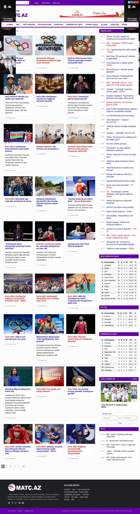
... (19, 466)
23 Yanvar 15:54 (42, 67)
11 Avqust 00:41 (42, 456)
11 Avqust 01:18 (74, 398)
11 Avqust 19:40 (74, 308)
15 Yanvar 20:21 (11, 118)
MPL (18, 25)
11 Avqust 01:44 (42, 396)
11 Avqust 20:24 (42, 306)
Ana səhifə (12, 511)
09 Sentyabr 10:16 (43, 106)
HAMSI (135, 379)
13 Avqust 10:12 (42, 265)
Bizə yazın (56, 3)
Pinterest (137, 2)
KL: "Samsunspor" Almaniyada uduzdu (119, 441)
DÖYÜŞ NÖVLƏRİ (44, 25)
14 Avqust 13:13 (11, 206)
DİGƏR (124, 25)
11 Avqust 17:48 (11, 344)
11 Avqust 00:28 (74, 458)
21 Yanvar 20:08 (74, 67)
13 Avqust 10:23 (11, 267)
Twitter (129, 2)
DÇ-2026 (104, 25)
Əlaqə (36, 3)
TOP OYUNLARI (29, 25)
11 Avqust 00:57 (11, 458)
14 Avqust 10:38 (42, 210)
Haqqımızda (46, 3)
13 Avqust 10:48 (74, 215)
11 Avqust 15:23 (42, 360)
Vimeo (19, 503)
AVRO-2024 (114, 25)
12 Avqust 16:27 (74, 251)
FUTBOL (10, 25)
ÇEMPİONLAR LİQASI (74, 25)
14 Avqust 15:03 (74, 156)
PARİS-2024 (58, 25)
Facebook (132, 2)
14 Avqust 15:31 (42, 154)
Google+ (134, 2)
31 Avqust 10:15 (11, 170)
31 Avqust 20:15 (74, 118)
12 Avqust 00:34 (11, 306)
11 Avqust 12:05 (11, 418)
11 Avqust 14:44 (74, 346)
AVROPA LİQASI (92, 25)
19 (23, 466)
